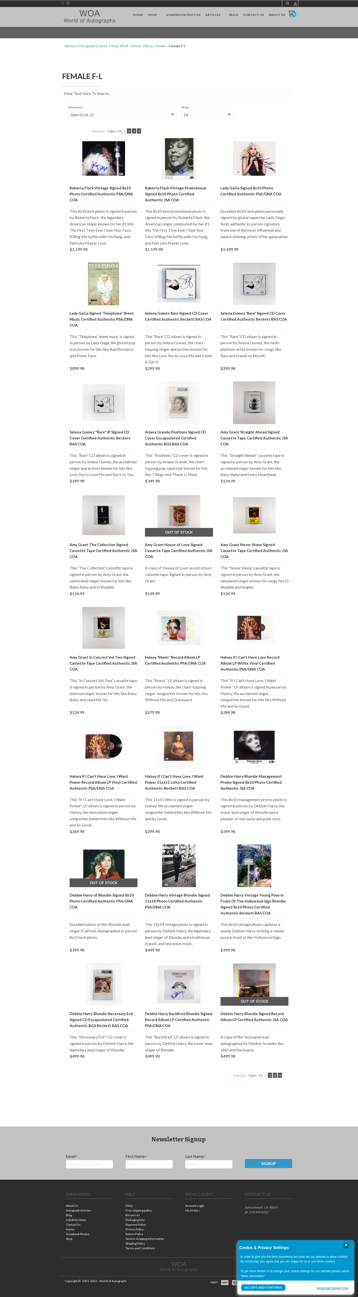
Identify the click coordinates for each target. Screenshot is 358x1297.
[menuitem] (138, 15)
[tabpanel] (179, 592)
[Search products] (175, 93)
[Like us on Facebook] (62, 3)
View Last (98, 131)
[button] (287, 3)
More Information (332, 1288)
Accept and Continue (263, 1287)
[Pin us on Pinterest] (68, 3)
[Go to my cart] (292, 15)
